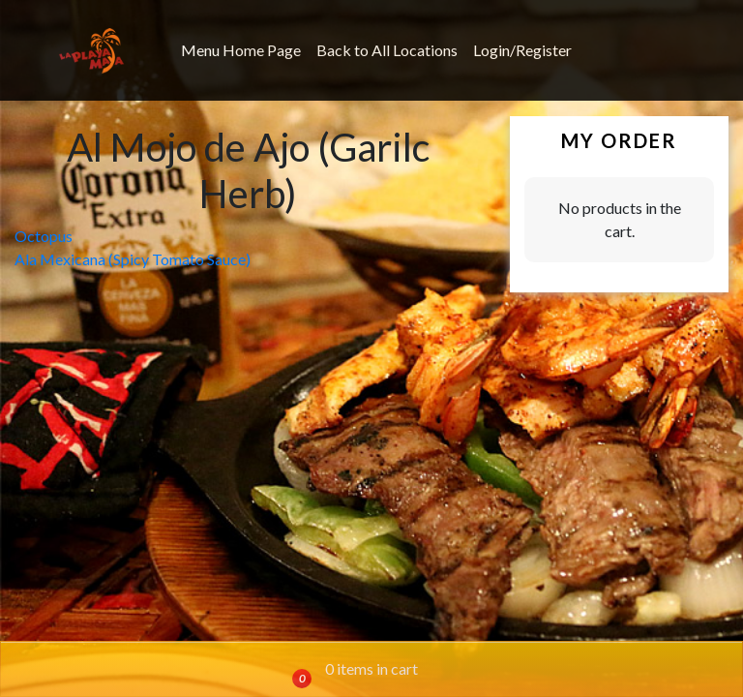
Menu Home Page (241, 50)
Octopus (44, 236)
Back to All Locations (387, 50)
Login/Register (522, 50)
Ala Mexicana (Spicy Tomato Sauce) (133, 259)
